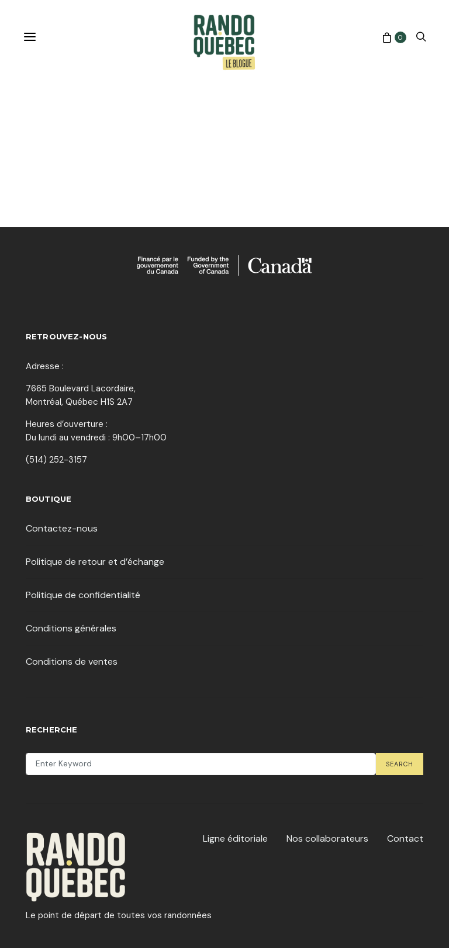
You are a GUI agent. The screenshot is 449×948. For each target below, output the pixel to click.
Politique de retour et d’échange (95, 561)
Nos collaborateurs (327, 838)
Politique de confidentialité (83, 595)
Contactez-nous (62, 528)
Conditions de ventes (72, 661)
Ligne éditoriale (235, 838)
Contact (405, 838)
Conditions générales (71, 628)
